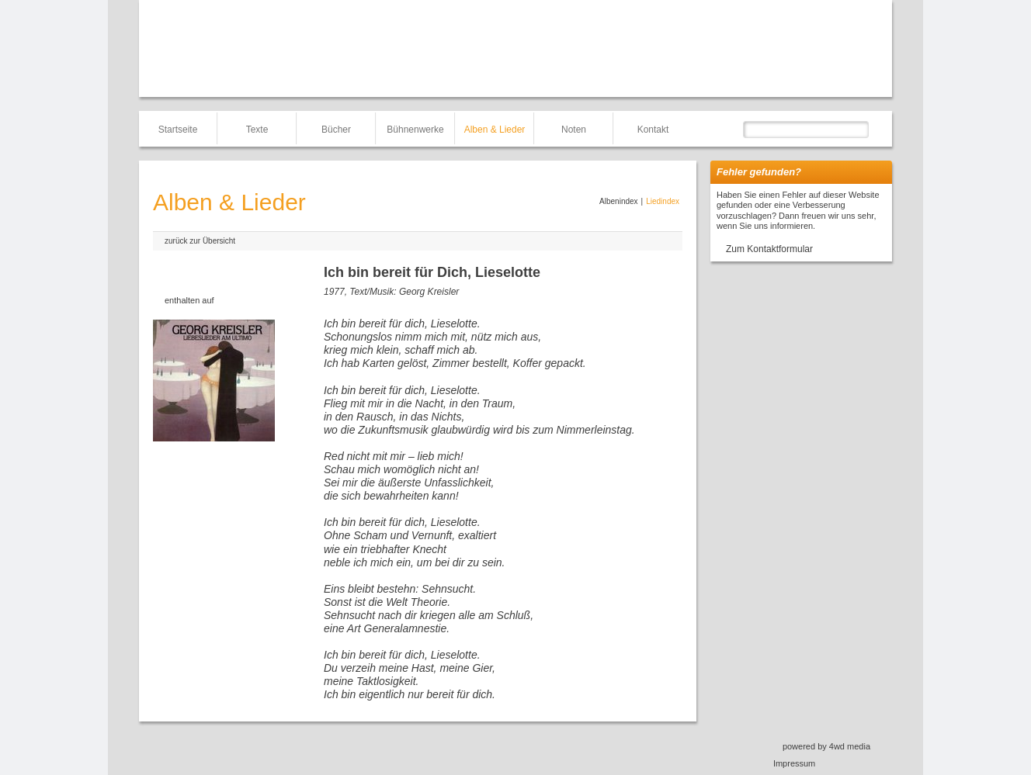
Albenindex (618, 201)
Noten (573, 129)
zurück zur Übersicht (200, 241)
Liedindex (662, 201)
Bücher (336, 129)
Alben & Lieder (495, 129)
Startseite (178, 129)
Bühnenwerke (415, 129)
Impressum (794, 763)
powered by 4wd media (826, 746)
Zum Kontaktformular (769, 249)
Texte (257, 129)
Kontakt (653, 129)
